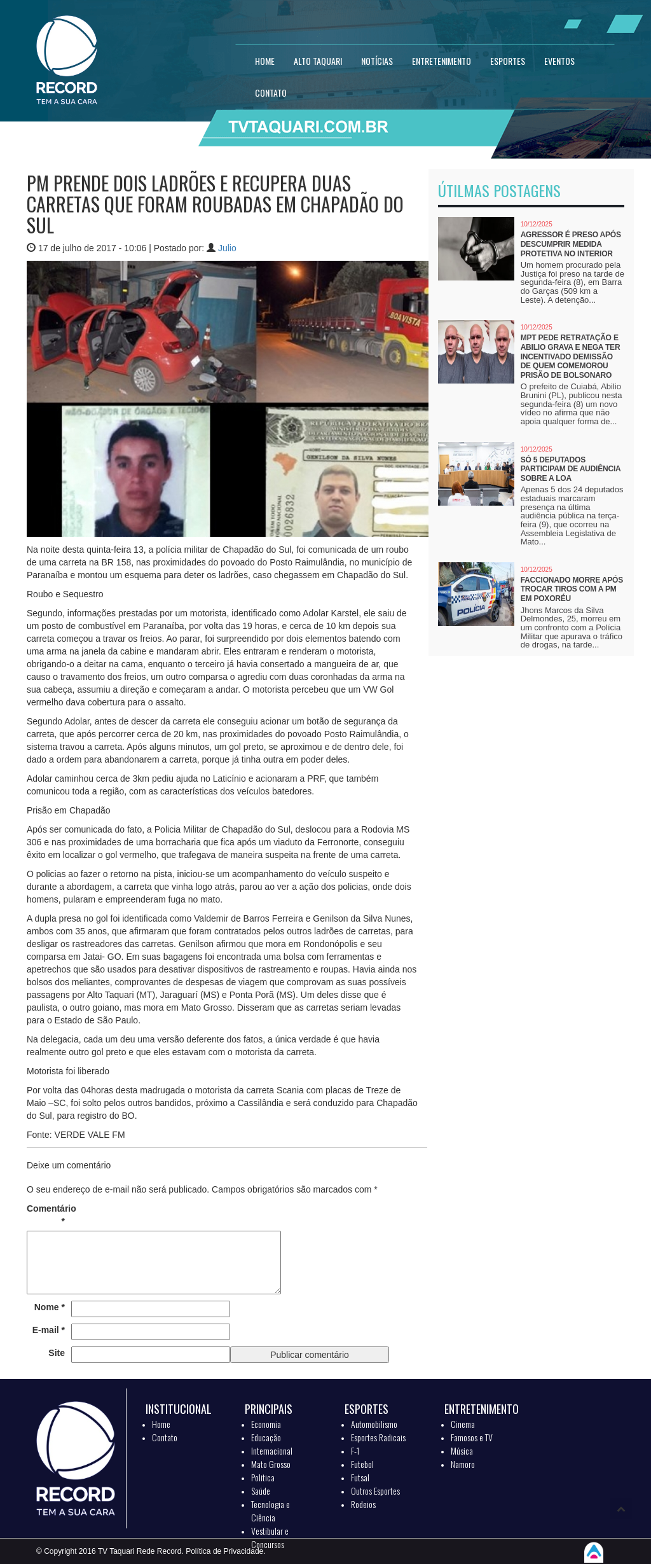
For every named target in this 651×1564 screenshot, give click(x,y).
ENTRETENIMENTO (441, 60)
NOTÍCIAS (377, 60)
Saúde (260, 1490)
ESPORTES (507, 60)
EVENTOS (559, 60)
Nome (49, 1307)
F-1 (355, 1450)
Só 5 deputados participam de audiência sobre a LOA (570, 469)
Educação (266, 1437)
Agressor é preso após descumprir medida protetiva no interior (571, 244)
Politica (263, 1477)
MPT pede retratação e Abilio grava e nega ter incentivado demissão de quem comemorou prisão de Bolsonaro (570, 356)
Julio (227, 248)
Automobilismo (374, 1423)
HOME (265, 60)
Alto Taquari (318, 60)
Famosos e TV (472, 1437)
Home (161, 1423)
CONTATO (271, 92)
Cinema (463, 1423)
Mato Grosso (271, 1464)
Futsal (360, 1477)
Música (462, 1450)
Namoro (463, 1464)
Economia (266, 1423)
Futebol (362, 1464)
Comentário (46, 1214)
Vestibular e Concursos (270, 1537)
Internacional (271, 1450)
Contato (164, 1437)
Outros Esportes (375, 1490)
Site (56, 1353)
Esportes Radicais (378, 1437)
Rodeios (363, 1504)
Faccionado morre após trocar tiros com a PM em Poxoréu (572, 589)
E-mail (48, 1330)
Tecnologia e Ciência (270, 1510)
